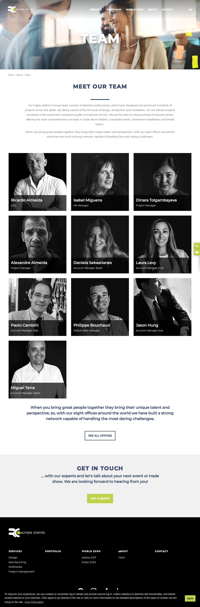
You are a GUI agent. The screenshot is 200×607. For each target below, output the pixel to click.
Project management (21, 571)
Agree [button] (190, 598)
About (152, 9)
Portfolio (114, 9)
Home (11, 74)
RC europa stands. (20, 9)
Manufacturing (17, 562)
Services (96, 9)
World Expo (134, 9)
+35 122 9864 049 (197, 246)
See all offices (100, 435)
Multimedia (15, 566)
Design (13, 557)
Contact (167, 9)
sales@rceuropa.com (197, 252)
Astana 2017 (89, 557)
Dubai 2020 (89, 562)
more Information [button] (34, 602)
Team (27, 74)
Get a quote (100, 498)
